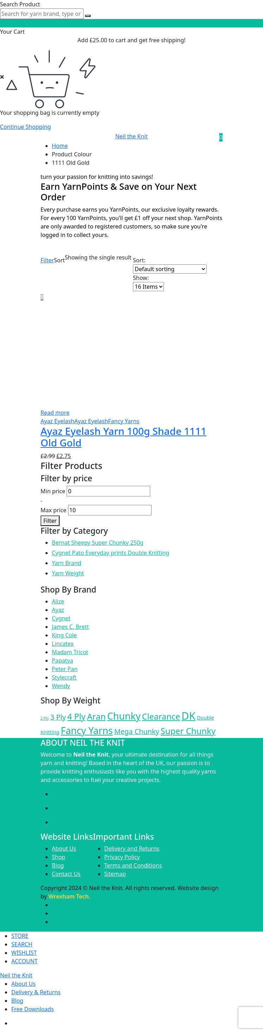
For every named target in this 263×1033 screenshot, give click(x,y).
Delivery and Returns (132, 848)
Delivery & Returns (36, 992)
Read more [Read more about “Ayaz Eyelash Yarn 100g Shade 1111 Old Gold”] (55, 413)
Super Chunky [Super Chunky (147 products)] (187, 731)
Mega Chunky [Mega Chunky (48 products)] (136, 731)
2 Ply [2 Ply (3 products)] (45, 718)
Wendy (61, 686)
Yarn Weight (68, 573)
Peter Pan (65, 669)
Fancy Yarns (124, 421)
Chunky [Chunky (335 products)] (124, 715)
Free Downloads (32, 1009)
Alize (58, 601)
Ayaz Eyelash (57, 421)
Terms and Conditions (133, 865)
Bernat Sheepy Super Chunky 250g (97, 542)
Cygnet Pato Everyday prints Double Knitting (110, 553)
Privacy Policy (122, 857)
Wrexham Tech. (69, 896)
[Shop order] (170, 269)
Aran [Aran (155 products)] (96, 716)
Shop (58, 857)
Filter (47, 260)
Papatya (62, 660)
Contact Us (66, 874)
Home (60, 146)
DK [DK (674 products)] (189, 716)
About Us (64, 848)
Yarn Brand (66, 563)
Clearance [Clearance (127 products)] (161, 716)
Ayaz (58, 610)
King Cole (64, 635)
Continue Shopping (25, 127)
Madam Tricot (70, 652)
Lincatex (63, 643)
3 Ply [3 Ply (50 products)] (58, 717)
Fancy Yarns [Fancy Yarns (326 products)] (86, 730)
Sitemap (115, 874)
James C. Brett (70, 627)
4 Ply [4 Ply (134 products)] (76, 716)
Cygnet (61, 618)
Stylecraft (64, 677)
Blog (58, 865)
